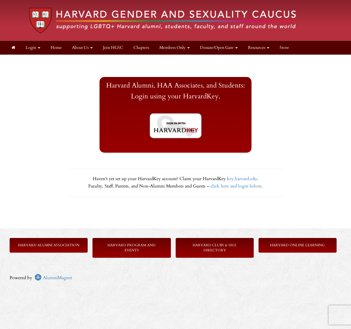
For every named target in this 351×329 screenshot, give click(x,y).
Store (284, 47)
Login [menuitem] (33, 47)
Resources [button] (258, 47)
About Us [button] (82, 47)
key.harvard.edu (242, 179)
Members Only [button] (174, 47)
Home (56, 47)
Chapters (141, 47)
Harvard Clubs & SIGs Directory (214, 248)
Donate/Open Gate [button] (219, 47)
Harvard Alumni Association (48, 245)
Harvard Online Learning (297, 245)
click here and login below (236, 186)
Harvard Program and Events (132, 248)
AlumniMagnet (53, 278)
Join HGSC (113, 47)
